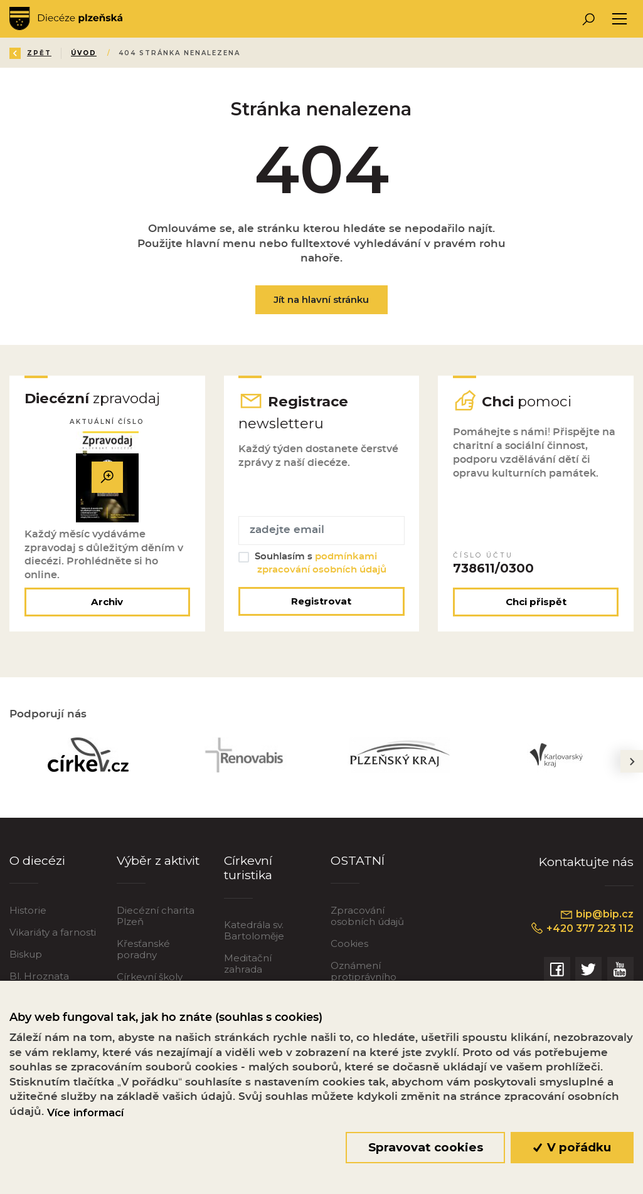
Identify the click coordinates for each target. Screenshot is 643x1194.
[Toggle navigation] (619, 19)
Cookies (349, 943)
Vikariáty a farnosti (52, 932)
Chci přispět (536, 602)
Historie (27, 910)
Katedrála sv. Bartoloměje (254, 930)
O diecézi (37, 860)
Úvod (84, 53)
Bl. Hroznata (39, 976)
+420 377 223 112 (582, 929)
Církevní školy (150, 977)
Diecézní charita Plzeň (155, 915)
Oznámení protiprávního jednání (363, 976)
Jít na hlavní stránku (321, 299)
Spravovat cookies (425, 1147)
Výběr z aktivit (158, 860)
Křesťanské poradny (143, 949)
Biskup (25, 954)
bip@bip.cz (597, 914)
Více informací (85, 1112)
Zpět (30, 53)
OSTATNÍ (358, 860)
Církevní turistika (248, 867)
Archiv (107, 602)
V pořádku (572, 1147)
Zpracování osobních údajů (367, 915)
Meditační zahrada (248, 963)
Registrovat (321, 601)
